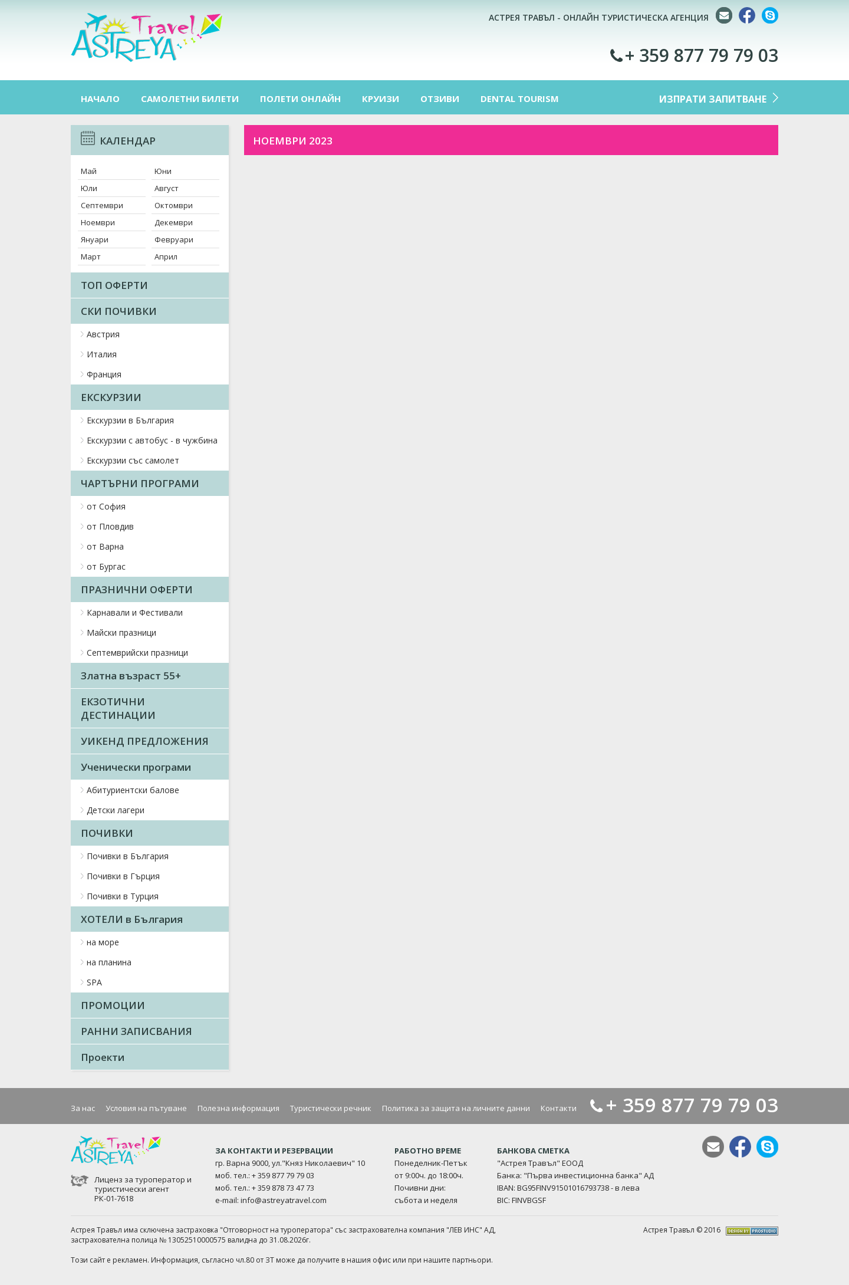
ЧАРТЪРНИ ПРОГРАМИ (140, 483)
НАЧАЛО (100, 98)
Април (165, 256)
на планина (109, 962)
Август (166, 188)
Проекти (102, 1057)
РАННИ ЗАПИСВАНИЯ (136, 1031)
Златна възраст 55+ (131, 675)
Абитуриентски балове (133, 790)
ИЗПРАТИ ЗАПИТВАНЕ (712, 99)
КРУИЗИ (380, 98)
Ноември (98, 222)
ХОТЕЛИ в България (132, 919)
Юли (89, 188)
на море (103, 942)
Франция (104, 374)
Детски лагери (115, 810)
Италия (102, 354)
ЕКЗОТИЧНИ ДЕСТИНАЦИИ (118, 708)
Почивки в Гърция (123, 876)
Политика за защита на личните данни (456, 1108)
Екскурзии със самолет (133, 460)
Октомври (173, 205)
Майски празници (121, 632)
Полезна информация (238, 1108)
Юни (163, 171)
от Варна (105, 546)
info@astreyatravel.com (284, 1200)
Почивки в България (128, 856)
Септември (102, 205)
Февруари (173, 239)
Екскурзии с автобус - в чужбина (152, 440)
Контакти (559, 1108)
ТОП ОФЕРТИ (114, 285)
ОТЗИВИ (439, 98)
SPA (94, 982)
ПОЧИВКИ (107, 833)
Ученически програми (136, 767)
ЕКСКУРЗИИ (111, 397)
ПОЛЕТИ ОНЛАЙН (300, 98)
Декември (173, 222)
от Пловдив (110, 526)
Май (89, 171)
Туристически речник (330, 1108)
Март (91, 256)
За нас (83, 1108)
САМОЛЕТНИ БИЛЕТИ (190, 98)
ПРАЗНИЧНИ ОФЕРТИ (137, 589)
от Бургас (106, 566)
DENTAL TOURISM (520, 98)
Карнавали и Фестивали (135, 612)
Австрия (103, 334)
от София (106, 506)
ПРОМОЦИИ (113, 1005)
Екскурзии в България (130, 420)
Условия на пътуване (146, 1108)
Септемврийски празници (137, 652)
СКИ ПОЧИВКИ (119, 311)
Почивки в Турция (123, 896)
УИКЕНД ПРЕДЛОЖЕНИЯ (145, 741)
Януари (94, 239)
